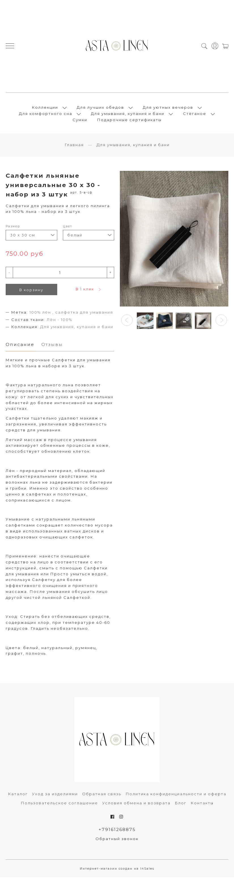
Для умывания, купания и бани (127, 114)
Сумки (80, 120)
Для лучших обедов (100, 108)
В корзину (31, 291)
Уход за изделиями (55, 795)
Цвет (67, 228)
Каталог (18, 795)
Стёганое (194, 114)
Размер (13, 228)
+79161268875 (117, 831)
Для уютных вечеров (168, 108)
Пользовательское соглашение (59, 804)
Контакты (202, 804)
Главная (74, 146)
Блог (180, 804)
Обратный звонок (117, 840)
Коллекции (45, 108)
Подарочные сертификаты (129, 120)
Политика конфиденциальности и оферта (175, 795)
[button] (127, 322)
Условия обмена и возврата (136, 804)
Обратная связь (101, 795)
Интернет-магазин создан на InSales (117, 870)
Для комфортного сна (45, 114)
